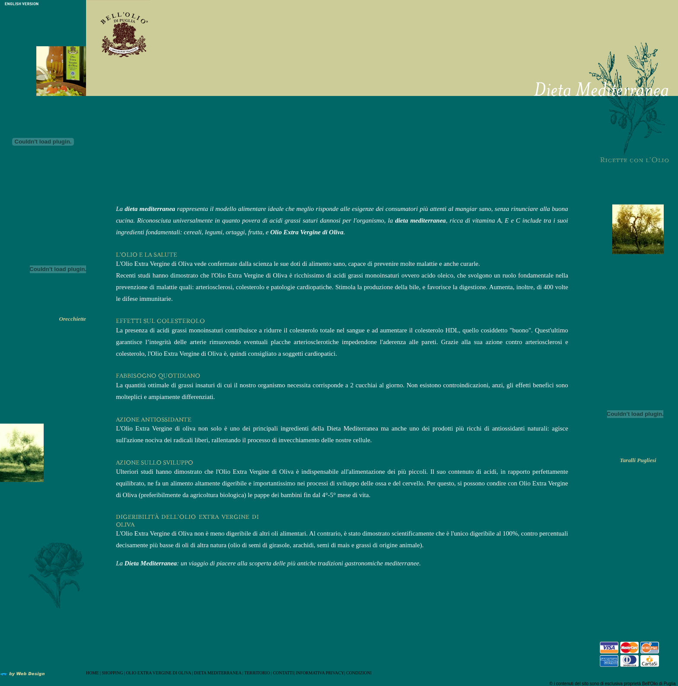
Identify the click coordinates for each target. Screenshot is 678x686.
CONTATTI (283, 672)
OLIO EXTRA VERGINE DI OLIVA (158, 672)
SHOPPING (112, 672)
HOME (92, 672)
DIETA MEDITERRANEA (218, 672)
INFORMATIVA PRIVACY (320, 672)
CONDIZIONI (358, 672)
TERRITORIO (257, 672)
